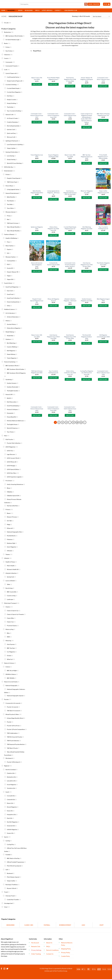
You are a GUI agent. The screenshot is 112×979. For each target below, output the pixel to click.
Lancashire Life (12, 781)
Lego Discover (12, 454)
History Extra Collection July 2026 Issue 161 (70, 372)
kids (79, 34)
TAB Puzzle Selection (14, 740)
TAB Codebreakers (13, 733)
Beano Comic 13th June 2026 (36, 335)
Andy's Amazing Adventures (16, 484)
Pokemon (10, 539)
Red (9, 219)
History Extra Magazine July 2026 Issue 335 (53, 228)
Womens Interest (11, 212)
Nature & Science (10, 663)
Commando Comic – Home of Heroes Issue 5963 (36, 408)
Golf (8, 869)
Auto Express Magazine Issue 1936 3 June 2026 (53, 336)
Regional (8, 766)
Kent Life (10, 818)
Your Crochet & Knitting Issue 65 (53, 372)
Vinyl (7, 907)
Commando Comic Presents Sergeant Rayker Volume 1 (70, 264)
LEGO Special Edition (14, 469)
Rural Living (10, 588)
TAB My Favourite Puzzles (15, 737)
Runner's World (12, 888)
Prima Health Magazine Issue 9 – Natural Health (103, 156)
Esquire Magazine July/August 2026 (53, 155)
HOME (3, 10)
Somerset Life (12, 825)
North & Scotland (11, 769)
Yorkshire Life (12, 788)
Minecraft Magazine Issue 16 (53, 299)
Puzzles (7, 699)
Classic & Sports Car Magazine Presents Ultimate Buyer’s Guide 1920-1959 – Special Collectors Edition (86, 118)
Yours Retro (11, 208)
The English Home (13, 424)
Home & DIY (10, 394)
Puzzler (10, 722)
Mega (9, 524)
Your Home (11, 432)
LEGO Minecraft (12, 462)
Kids (6, 435)
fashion (44, 34)
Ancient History (12, 324)
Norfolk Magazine (13, 822)
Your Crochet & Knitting (15, 111)
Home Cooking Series (14, 302)
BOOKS (20, 10)
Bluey (9, 488)
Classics (9, 607)
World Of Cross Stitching (15, 163)
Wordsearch (10, 758)
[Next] (84, 422)
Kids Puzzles (10, 439)
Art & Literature (11, 313)
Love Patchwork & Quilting (15, 144)
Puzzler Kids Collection (14, 443)
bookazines (89, 31)
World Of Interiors (13, 428)
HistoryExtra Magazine (14, 328)
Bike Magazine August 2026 (103, 299)
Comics (7, 58)
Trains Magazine (12, 358)
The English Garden (13, 390)
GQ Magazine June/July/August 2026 (103, 335)
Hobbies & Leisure (10, 309)
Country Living (12, 595)
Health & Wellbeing (12, 238)
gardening (74, 34)
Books (7, 43)
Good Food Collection (14, 298)
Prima (9, 215)
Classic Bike (11, 618)
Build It (10, 398)
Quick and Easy (12, 133)
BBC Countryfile (12, 592)
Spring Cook (11, 577)
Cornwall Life (11, 796)
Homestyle (11, 413)
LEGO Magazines (12, 447)
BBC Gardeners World (13, 365)
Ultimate (10, 550)
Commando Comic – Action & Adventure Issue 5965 (53, 408)
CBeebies (10, 492)
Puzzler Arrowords (13, 707)
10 (77, 422)
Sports (7, 837)
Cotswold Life (12, 799)
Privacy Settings (36, 950)
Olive (9, 305)
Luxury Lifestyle (11, 580)
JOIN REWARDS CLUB (70, 10)
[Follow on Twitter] (7, 969)
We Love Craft (12, 137)
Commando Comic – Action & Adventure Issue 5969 (53, 115)
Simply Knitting (12, 103)
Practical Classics (13, 625)
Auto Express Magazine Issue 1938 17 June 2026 (70, 79)
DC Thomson (66, 36)
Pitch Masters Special (14, 877)
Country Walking (12, 347)
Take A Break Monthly (14, 227)
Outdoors (10, 339)
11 (81, 422)
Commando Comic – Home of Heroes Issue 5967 (36, 115)
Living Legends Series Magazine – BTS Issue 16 (53, 192)
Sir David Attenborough (13, 39)
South (8, 792)
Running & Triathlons (12, 884)
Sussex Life (11, 833)
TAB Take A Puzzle (13, 748)
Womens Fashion (12, 257)
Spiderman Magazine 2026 (37, 227)
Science (9, 667)
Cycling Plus (11, 844)
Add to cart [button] (37, 84)
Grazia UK (11, 268)
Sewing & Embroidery (13, 152)
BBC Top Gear (12, 648)
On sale (7, 22)
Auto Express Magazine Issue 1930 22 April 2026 (87, 264)
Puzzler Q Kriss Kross (14, 725)
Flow (9, 242)
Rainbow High (12, 543)
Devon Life (11, 803)
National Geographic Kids (15, 532)
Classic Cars (11, 622)
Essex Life (10, 810)
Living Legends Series (14, 189)
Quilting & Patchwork (13, 140)
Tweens (9, 554)
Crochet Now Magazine (14, 92)
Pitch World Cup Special (15, 866)
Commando (10, 62)
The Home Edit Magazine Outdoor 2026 (86, 336)
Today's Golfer (12, 881)
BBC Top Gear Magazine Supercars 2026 (86, 156)
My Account (35, 943)
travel (87, 34)
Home (3, 16)
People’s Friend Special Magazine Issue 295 (36, 300)
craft (59, 34)
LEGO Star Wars (13, 473)
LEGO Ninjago (12, 465)
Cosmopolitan (12, 260)
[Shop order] (101, 16)
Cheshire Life (11, 773)
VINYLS (37, 10)
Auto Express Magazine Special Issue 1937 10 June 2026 (70, 192)
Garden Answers (12, 383)
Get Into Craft (12, 129)
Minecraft (10, 528)
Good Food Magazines (13, 287)
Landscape (11, 599)
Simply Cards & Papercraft (15, 81)
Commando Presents (12, 66)
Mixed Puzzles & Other (13, 714)
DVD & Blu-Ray (9, 167)
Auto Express (11, 644)
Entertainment (9, 170)
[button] (107, 4)
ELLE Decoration (12, 402)
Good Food (11, 294)
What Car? (11, 659)
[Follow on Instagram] (4, 969)
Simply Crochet (12, 99)
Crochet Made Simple (14, 88)
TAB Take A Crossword (14, 710)
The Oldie (10, 204)
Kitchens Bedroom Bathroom (16, 420)
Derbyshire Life (12, 777)
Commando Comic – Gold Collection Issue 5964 (70, 408)
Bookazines (8, 32)
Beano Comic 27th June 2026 (36, 78)
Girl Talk (10, 520)
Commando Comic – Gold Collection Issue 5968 (70, 115)
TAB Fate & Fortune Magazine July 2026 (36, 372)
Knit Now (10, 96)
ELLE (9, 264)
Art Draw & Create (13, 118)
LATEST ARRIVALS (47, 10)
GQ (9, 253)
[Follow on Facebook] (1, 969)
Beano (10, 513)
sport (83, 34)
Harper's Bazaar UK (13, 272)
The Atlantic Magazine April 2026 (103, 263)
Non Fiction (10, 51)
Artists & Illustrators (13, 317)
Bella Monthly (12, 197)
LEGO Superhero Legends (15, 477)
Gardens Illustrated (13, 387)
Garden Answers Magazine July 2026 (86, 299)
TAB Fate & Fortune (13, 223)
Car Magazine (12, 652)
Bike (9, 633)
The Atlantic (11, 200)
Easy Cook (11, 290)
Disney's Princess (13, 517)
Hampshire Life (12, 814)
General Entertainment (13, 193)
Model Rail (11, 335)
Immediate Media (55, 36)
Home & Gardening (11, 362)
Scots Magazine (12, 784)
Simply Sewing (12, 159)
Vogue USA (11, 279)
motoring (54, 34)
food (49, 34)
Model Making (11, 332)
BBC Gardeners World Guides (15, 36)
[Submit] (85, 4)
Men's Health (11, 565)
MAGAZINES (11, 10)
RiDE (9, 637)
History (9, 320)
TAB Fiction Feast (13, 182)
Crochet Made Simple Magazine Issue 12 (70, 227)
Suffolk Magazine (13, 829)
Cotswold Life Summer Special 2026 (53, 263)
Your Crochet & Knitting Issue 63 (103, 227)
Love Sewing (11, 155)
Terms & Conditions (52, 950)
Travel (6, 892)
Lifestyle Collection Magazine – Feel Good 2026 (70, 300)
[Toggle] (31, 51)
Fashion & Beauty (10, 234)
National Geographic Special (16, 695)
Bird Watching (12, 343)
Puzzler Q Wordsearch (14, 762)
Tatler (9, 584)
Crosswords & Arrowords (14, 703)
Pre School (10, 480)
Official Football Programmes (16, 862)
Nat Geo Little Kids (13, 505)
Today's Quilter (12, 148)
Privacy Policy (65, 952)
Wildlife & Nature (12, 674)
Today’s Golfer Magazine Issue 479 (103, 191)
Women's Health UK (13, 569)
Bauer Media (76, 36)
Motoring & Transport (11, 603)
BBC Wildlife (11, 678)
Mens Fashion (10, 245)
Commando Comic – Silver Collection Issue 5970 (103, 79)
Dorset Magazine (12, 807)
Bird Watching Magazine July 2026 (86, 227)
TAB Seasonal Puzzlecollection (16, 744)
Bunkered (10, 873)
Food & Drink (9, 283)
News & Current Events (11, 682)
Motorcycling (10, 629)
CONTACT (58, 10)
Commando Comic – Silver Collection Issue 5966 (103, 372)
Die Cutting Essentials (14, 126)
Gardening (9, 379)
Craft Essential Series (14, 77)
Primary (9, 509)
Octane (10, 655)
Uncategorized (9, 903)
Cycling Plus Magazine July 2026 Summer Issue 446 (86, 372)
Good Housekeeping (13, 405)
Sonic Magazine (12, 547)
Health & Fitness (11, 562)
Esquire (10, 249)
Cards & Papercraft (12, 73)
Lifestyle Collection (12, 573)
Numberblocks (12, 535)
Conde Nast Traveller (14, 899)
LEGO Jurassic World (14, 458)
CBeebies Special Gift (14, 495)
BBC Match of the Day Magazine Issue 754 (103, 114)
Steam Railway (12, 354)
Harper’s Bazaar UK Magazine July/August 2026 (86, 79)
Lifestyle (7, 558)
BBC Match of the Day (14, 858)
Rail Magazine (12, 350)
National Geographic (12, 685)
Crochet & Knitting (12, 84)
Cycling (9, 840)
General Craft (11, 114)
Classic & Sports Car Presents (16, 614)
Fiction (8, 47)
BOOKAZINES (29, 10)
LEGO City (11, 450)
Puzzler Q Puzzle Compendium (17, 729)
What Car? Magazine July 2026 (87, 191)
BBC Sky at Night (12, 670)
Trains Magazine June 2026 (37, 155)
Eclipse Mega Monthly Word (16, 718)
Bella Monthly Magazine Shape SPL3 (37, 191)
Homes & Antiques (13, 409)
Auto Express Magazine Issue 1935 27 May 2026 (70, 336)
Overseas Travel (11, 896)
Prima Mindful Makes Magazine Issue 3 (53, 78)
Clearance (8, 54)
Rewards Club (93, 41)
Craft (7, 69)
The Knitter (11, 107)
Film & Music (10, 185)
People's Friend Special (14, 178)
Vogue (9, 275)
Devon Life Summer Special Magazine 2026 (36, 264)
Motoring (9, 640)
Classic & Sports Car (13, 610)
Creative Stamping (13, 122)
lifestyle (93, 34)
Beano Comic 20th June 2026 (70, 155)
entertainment (66, 34)
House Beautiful (12, 417)
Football (9, 854)
